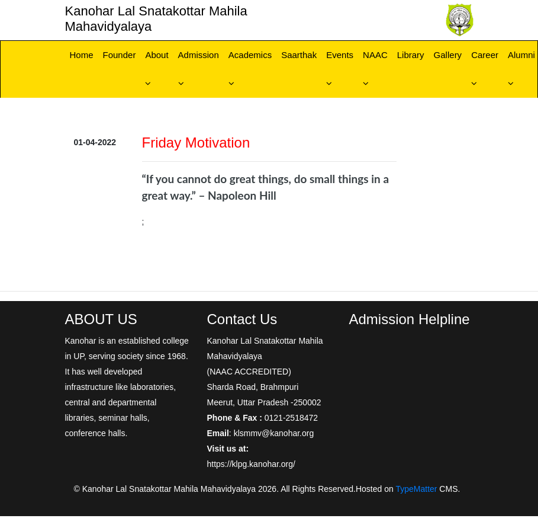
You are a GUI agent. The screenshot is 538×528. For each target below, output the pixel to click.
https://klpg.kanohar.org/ (251, 464)
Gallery (448, 55)
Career (484, 55)
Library (410, 55)
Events (339, 55)
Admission (198, 55)
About (156, 55)
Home (82, 55)
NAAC (375, 55)
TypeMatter (416, 489)
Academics (250, 55)
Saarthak (299, 55)
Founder (119, 55)
